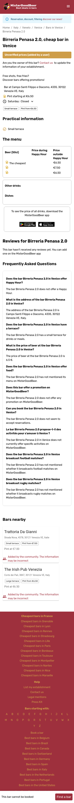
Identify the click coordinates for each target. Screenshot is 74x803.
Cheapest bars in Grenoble (37, 621)
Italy (15, 27)
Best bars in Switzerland (37, 753)
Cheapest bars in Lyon (37, 626)
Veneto (26, 27)
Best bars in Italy (37, 769)
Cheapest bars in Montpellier (37, 660)
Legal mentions (37, 697)
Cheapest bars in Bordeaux (37, 650)
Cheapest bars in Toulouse (37, 655)
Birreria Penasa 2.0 (14, 31)
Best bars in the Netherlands (37, 774)
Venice (38, 27)
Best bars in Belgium (37, 738)
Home (6, 27)
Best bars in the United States (37, 785)
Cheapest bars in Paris (36, 645)
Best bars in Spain (37, 764)
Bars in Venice (54, 27)
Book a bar (37, 732)
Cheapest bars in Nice (37, 670)
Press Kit (37, 702)
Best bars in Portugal (37, 780)
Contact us (46, 62)
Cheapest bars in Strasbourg (37, 636)
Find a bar (64, 797)
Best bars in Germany (37, 759)
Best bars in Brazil (37, 743)
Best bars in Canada (37, 748)
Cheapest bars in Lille (37, 641)
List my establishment (37, 687)
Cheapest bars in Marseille (37, 675)
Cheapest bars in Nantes (37, 665)
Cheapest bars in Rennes (37, 631)
